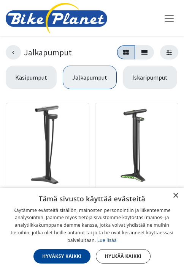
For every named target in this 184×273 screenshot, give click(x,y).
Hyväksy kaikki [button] (62, 256)
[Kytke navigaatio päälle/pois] (169, 18)
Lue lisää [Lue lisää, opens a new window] (107, 240)
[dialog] (92, 230)
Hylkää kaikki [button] (123, 256)
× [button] (175, 196)
